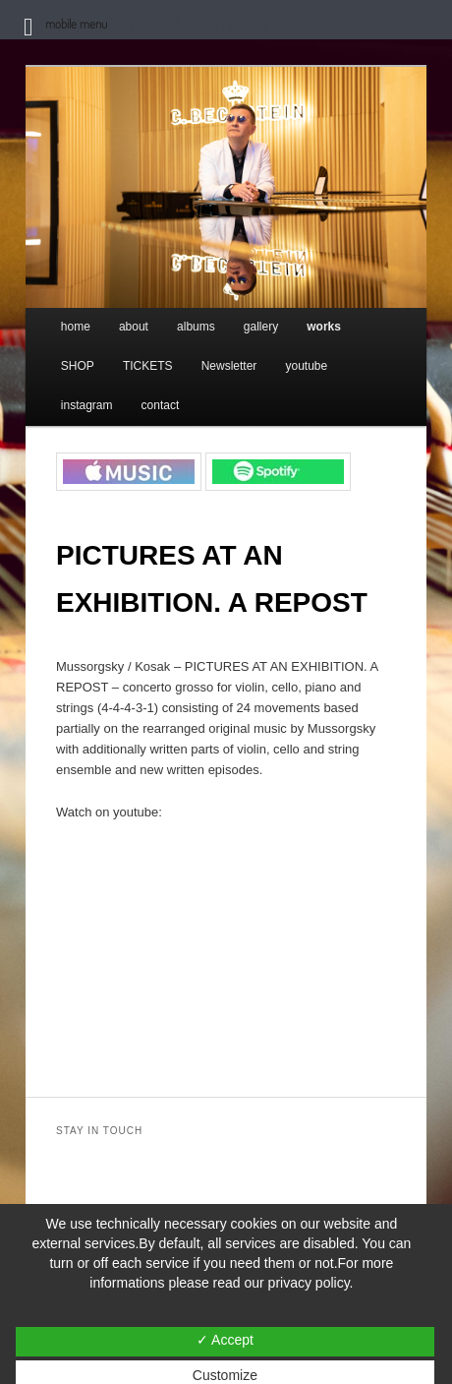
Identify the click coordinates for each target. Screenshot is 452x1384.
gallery (261, 326)
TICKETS (148, 366)
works (324, 326)
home (75, 326)
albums (196, 326)
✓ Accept (225, 1340)
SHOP (77, 366)
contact (160, 405)
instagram (87, 405)
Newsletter (229, 366)
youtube (306, 366)
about (133, 326)
